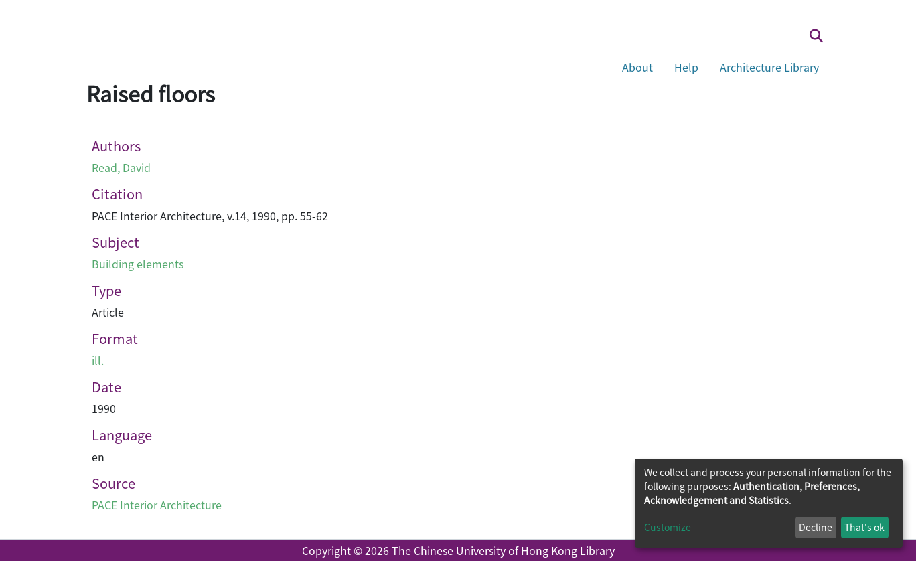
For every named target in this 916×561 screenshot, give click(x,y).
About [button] (637, 67)
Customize (667, 527)
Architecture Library (769, 67)
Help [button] (686, 67)
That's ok (864, 527)
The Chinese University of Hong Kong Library (503, 550)
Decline (815, 527)
